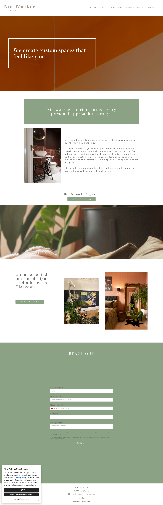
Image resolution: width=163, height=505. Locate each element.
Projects (117, 8)
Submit (81, 443)
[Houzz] (79, 498)
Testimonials (134, 8)
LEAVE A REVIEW (81, 199)
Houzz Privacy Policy (18, 478)
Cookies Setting (86, 502)
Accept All (21, 490)
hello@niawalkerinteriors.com (82, 494)
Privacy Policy (76, 502)
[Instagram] (83, 498)
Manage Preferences (21, 499)
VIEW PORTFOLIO (30, 301)
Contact (152, 8)
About (104, 8)
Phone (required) (81, 407)
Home (93, 8)
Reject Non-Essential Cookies (21, 494)
